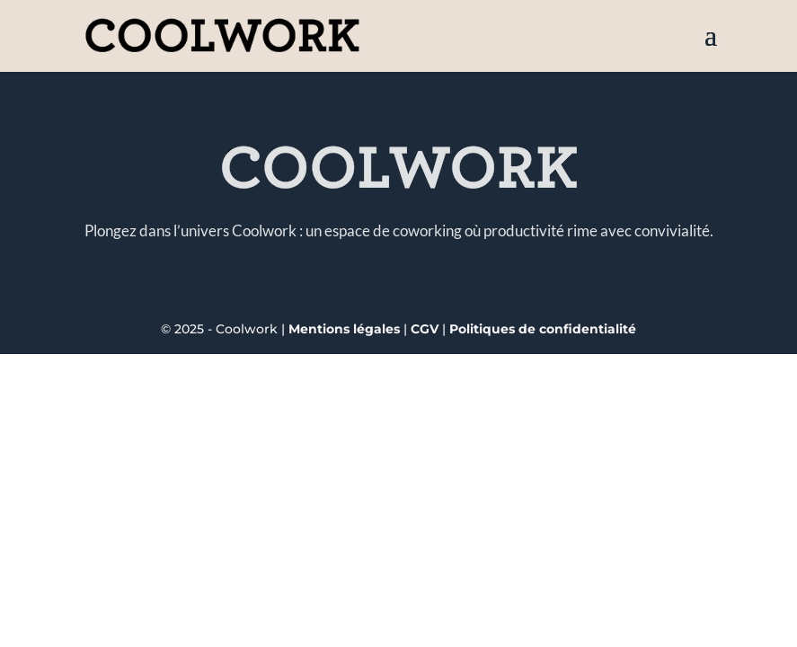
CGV (426, 329)
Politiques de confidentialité (542, 329)
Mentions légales (344, 329)
